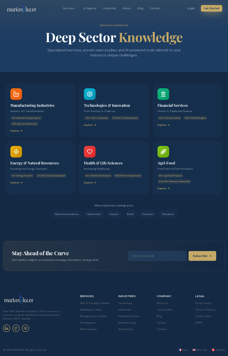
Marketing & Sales (90, 309)
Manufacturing (127, 322)
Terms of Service (205, 309)
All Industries (125, 329)
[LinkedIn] (6, 328)
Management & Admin (93, 316)
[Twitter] (16, 328)
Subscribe (202, 256)
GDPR (198, 322)
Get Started (211, 8)
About (127, 8)
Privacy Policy (203, 303)
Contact (155, 8)
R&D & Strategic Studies (95, 303)
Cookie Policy (203, 316)
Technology (125, 303)
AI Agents (89, 8)
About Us (162, 303)
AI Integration (88, 322)
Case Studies (165, 309)
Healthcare (124, 309)
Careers (161, 322)
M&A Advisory (88, 329)
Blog (140, 8)
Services (70, 8)
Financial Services (128, 316)
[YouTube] (25, 328)
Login (191, 8)
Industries (109, 8)
